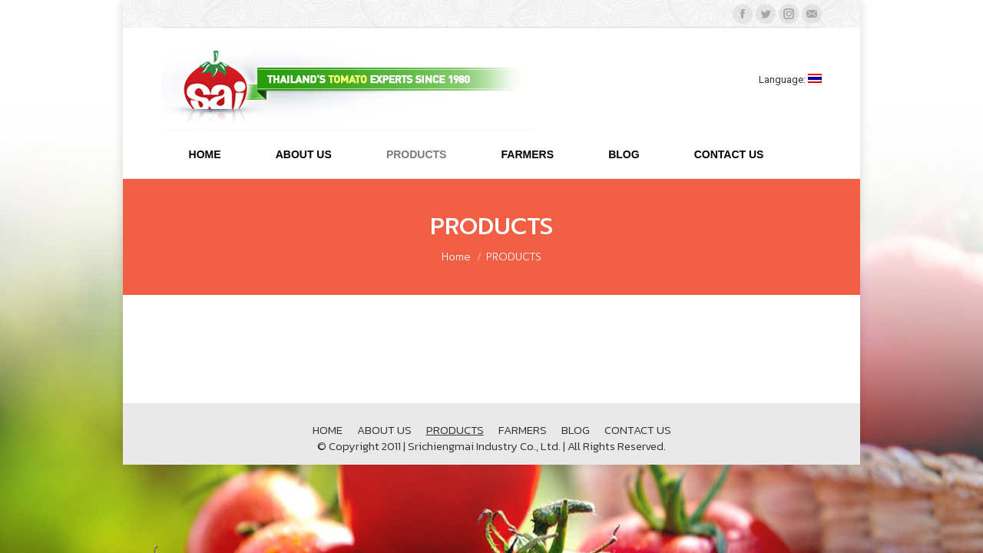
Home (456, 257)
